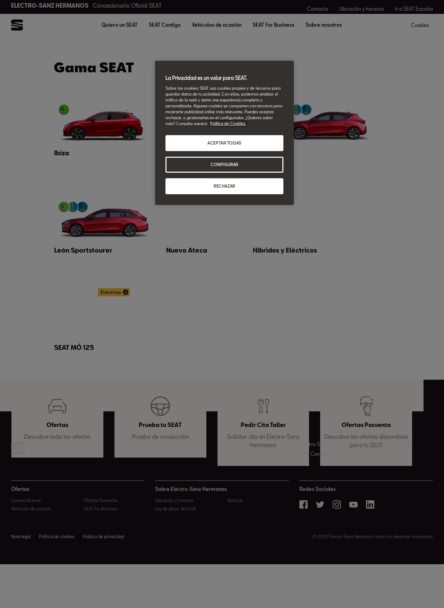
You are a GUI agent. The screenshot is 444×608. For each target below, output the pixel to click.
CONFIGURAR (224, 164)
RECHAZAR (224, 186)
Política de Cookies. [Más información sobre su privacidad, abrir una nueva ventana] (228, 123)
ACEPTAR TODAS (224, 143)
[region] (224, 133)
